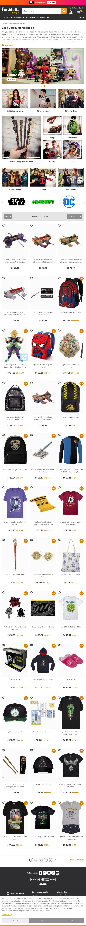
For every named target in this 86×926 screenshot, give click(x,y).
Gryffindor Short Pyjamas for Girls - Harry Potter (71, 838)
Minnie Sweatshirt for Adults (43, 679)
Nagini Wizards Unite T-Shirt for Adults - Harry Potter (71, 733)
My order (35, 895)
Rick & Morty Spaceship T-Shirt (43, 837)
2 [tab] (44, 87)
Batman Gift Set (15, 679)
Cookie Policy (7, 915)
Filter (7, 216)
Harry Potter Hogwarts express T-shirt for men (71, 523)
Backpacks (72, 137)
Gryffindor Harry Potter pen (15, 574)
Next (79, 66)
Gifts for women (15, 111)
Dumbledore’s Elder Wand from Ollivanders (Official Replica (15, 261)
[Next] (55, 860)
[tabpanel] (43, 66)
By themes (18, 17)
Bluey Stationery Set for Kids (43, 732)
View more (8, 45)
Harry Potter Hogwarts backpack (15, 469)
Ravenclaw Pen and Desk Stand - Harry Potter (43, 470)
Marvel (43, 189)
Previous (7, 66)
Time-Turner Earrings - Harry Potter (43, 575)
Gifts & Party (45, 17)
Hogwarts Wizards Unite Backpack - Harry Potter (15, 418)
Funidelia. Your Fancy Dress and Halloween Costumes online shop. (10, 11)
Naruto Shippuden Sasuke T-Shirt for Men (15, 523)
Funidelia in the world (64, 895)
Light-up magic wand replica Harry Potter (43, 313)
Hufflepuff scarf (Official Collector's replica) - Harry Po (43, 523)
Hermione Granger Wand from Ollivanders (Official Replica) (71, 261)
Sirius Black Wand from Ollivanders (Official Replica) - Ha (15, 313)
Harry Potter (15, 189)
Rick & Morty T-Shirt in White (71, 627)
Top (80, 17)
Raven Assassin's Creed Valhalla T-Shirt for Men (71, 785)
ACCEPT (71, 920)
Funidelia (5, 24)
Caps (72, 161)
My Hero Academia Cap (15, 732)
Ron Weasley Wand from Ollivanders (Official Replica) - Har (43, 419)
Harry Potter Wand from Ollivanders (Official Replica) (43, 261)
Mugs (52, 137)
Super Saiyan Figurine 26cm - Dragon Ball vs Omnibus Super (15, 365)
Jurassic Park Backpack (71, 417)
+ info (15, 920)
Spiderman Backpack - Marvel (70, 312)
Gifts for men (43, 111)
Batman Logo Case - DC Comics (43, 627)
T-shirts (52, 161)
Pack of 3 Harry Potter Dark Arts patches (15, 628)
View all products (77, 860)
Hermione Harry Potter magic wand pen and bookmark (15, 785)
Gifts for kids (71, 111)
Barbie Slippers (70, 679)
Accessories (31, 17)
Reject (43, 920)
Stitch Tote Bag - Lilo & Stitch (71, 574)
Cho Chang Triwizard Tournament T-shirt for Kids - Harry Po (71, 470)
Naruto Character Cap (43, 784)
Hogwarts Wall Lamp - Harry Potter (71, 365)
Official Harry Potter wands (21, 162)
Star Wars (71, 189)
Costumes (6, 17)
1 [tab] (41, 87)
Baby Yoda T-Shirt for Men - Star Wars (15, 838)
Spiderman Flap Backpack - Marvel (43, 365)
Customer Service (15, 893)
